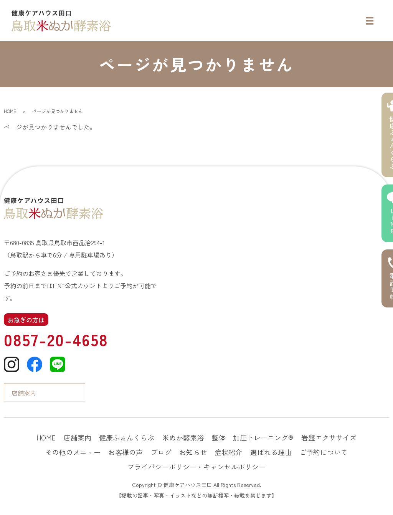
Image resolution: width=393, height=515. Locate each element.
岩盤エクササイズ (329, 437)
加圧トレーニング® (263, 437)
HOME (10, 111)
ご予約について (323, 452)
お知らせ (193, 452)
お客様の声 (125, 452)
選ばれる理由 (271, 452)
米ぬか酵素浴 (183, 437)
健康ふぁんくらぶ (126, 437)
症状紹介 (228, 452)
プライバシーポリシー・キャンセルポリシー (196, 467)
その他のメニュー (73, 452)
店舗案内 (24, 392)
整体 (218, 437)
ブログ (161, 452)
